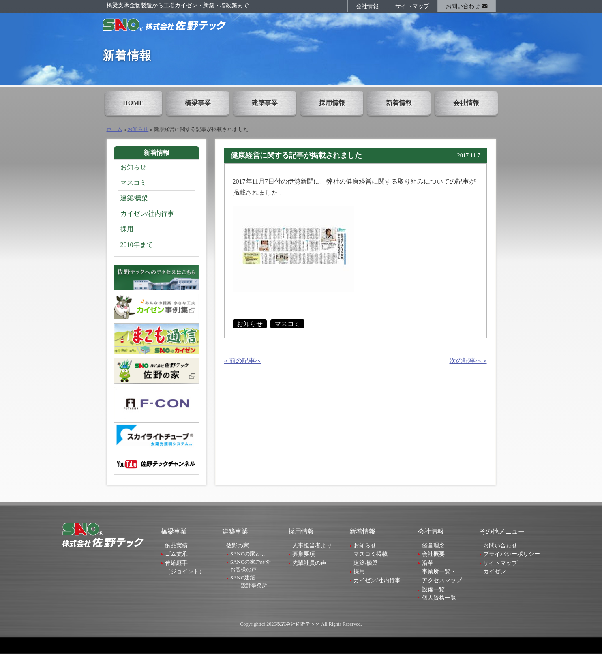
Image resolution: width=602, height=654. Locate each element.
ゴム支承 (176, 554)
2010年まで (136, 244)
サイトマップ (412, 6)
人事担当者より (312, 545)
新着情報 (399, 102)
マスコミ (287, 323)
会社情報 (367, 6)
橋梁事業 (198, 102)
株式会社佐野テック (298, 624)
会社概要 (433, 554)
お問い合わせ (466, 6)
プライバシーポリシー (511, 554)
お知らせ (137, 129)
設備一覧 (433, 589)
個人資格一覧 (439, 597)
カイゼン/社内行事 (147, 213)
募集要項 (303, 554)
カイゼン (494, 571)
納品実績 (176, 545)
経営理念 (433, 545)
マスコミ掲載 (370, 554)
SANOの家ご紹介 (250, 562)
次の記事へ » (468, 360)
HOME (133, 102)
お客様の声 (243, 569)
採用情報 (332, 102)
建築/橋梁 (134, 198)
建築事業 (265, 102)
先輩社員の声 (309, 563)
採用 (126, 228)
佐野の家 (237, 545)
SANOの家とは (248, 554)
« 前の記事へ (242, 360)
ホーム (114, 129)
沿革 (427, 563)
